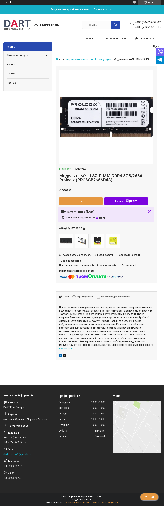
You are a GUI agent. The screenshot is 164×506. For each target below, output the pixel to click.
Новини (11, 64)
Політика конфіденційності (105, 502)
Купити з (126, 201)
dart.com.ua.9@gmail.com (17, 454)
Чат (149, 497)
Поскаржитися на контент (77, 502)
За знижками (102, 9)
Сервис (11, 73)
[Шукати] (115, 25)
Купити (81, 201)
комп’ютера (66, 348)
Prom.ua (99, 496)
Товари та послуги (17, 55)
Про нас (11, 82)
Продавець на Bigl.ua (82, 499)
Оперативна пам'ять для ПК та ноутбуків (88, 59)
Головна (90, 38)
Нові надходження (115, 38)
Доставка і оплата (146, 38)
